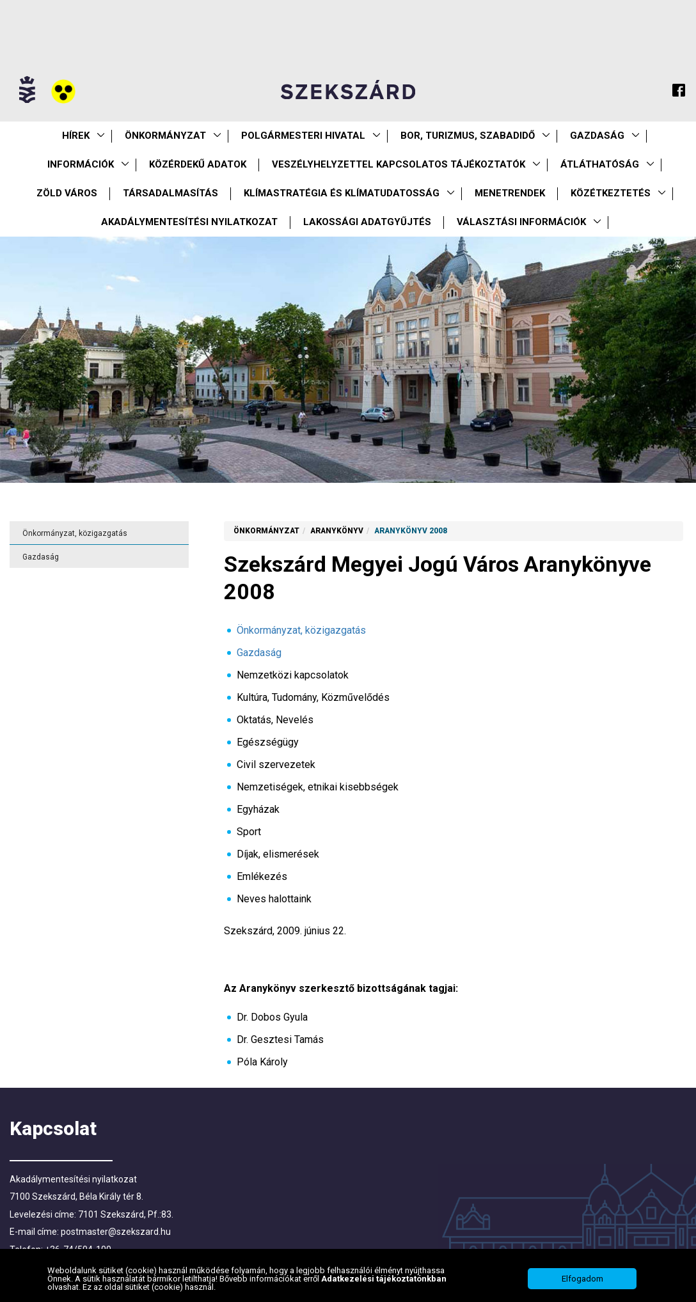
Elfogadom (582, 1287)
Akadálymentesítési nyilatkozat (189, 222)
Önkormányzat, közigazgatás (74, 533)
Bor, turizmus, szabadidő (467, 135)
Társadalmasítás (170, 193)
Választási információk (521, 222)
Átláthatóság (599, 164)
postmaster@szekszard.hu (116, 1232)
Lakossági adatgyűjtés (367, 222)
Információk (80, 164)
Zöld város (66, 193)
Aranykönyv (336, 530)
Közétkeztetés (611, 193)
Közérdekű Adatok (197, 164)
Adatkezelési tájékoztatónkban (384, 1287)
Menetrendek (510, 193)
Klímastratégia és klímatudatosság (341, 193)
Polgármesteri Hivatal (303, 135)
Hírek (76, 135)
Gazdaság (597, 135)
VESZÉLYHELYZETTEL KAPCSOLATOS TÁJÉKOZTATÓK (398, 164)
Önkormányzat (165, 135)
